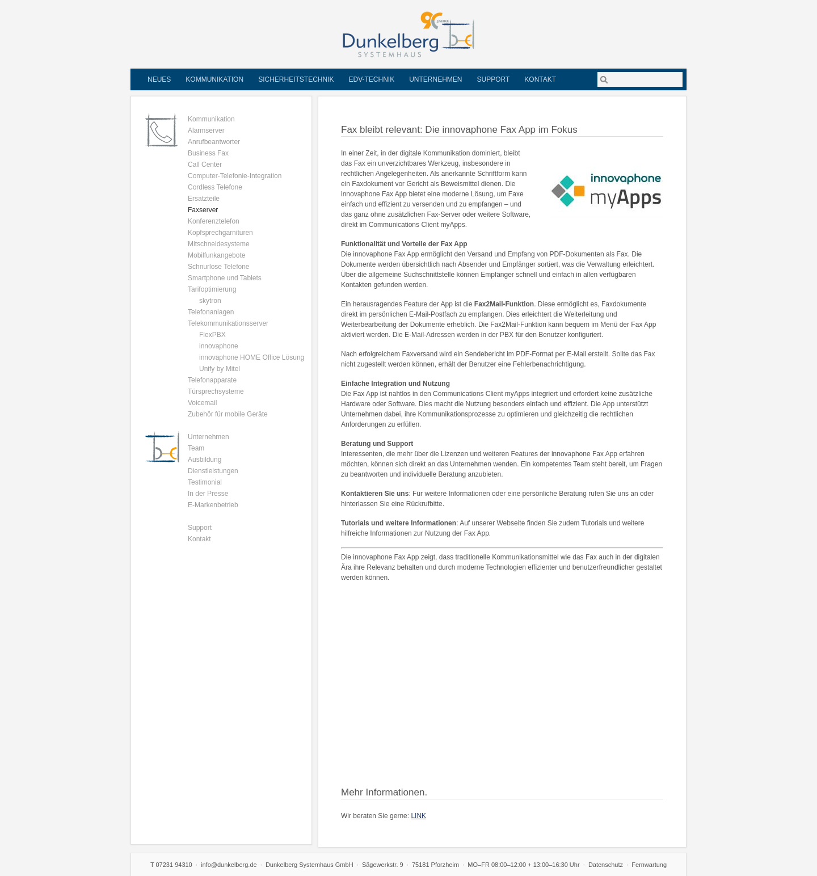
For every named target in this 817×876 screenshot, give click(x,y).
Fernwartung (649, 864)
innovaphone (218, 346)
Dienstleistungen (213, 471)
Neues (159, 79)
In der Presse (208, 494)
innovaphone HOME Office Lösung (251, 357)
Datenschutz (605, 864)
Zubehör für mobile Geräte (228, 414)
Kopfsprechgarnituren (220, 233)
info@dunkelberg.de (229, 864)
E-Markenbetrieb (213, 505)
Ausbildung (204, 460)
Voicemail (202, 403)
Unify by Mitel (219, 369)
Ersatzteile (204, 199)
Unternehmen (435, 79)
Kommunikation (214, 79)
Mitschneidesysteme (219, 244)
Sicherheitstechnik (296, 79)
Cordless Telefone (215, 187)
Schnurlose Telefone (219, 267)
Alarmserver (206, 130)
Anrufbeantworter (214, 142)
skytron (210, 301)
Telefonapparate (212, 380)
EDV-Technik (371, 79)
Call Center (205, 165)
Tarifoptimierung (212, 289)
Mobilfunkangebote (216, 255)
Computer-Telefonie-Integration (234, 176)
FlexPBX (212, 335)
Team (196, 448)
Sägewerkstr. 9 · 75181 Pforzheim (410, 864)
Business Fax (208, 153)
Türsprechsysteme (216, 391)
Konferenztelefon (213, 221)
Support (493, 79)
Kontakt (540, 79)
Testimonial (205, 482)
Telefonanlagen (211, 312)
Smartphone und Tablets (225, 278)
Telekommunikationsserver (228, 323)
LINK (418, 816)
